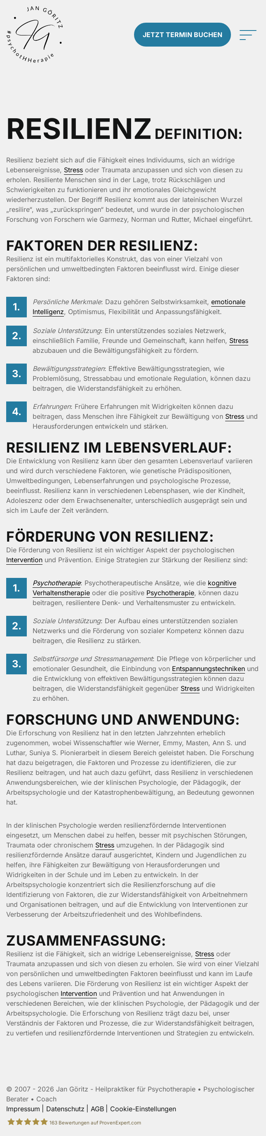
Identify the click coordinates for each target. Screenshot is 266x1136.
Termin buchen (182, 35)
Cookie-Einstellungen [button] (143, 1109)
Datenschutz (65, 1109)
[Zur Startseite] (34, 34)
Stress (73, 170)
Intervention (24, 560)
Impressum (23, 1109)
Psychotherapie (56, 583)
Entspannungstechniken (208, 668)
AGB (97, 1109)
